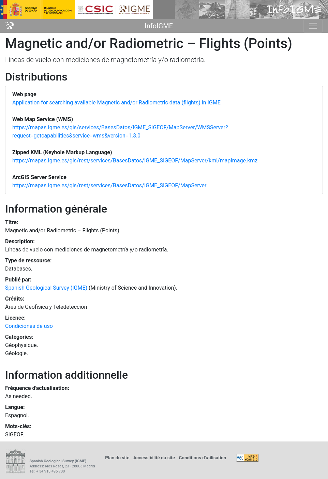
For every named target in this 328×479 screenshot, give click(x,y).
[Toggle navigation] (313, 26)
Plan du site (117, 457)
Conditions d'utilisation (202, 457)
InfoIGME (159, 26)
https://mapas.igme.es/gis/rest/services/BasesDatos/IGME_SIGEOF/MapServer (109, 185)
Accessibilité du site (154, 457)
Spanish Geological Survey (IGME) (46, 288)
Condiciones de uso (29, 326)
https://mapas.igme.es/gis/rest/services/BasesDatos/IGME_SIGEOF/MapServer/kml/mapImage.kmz (134, 160)
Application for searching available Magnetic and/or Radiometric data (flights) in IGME (116, 102)
